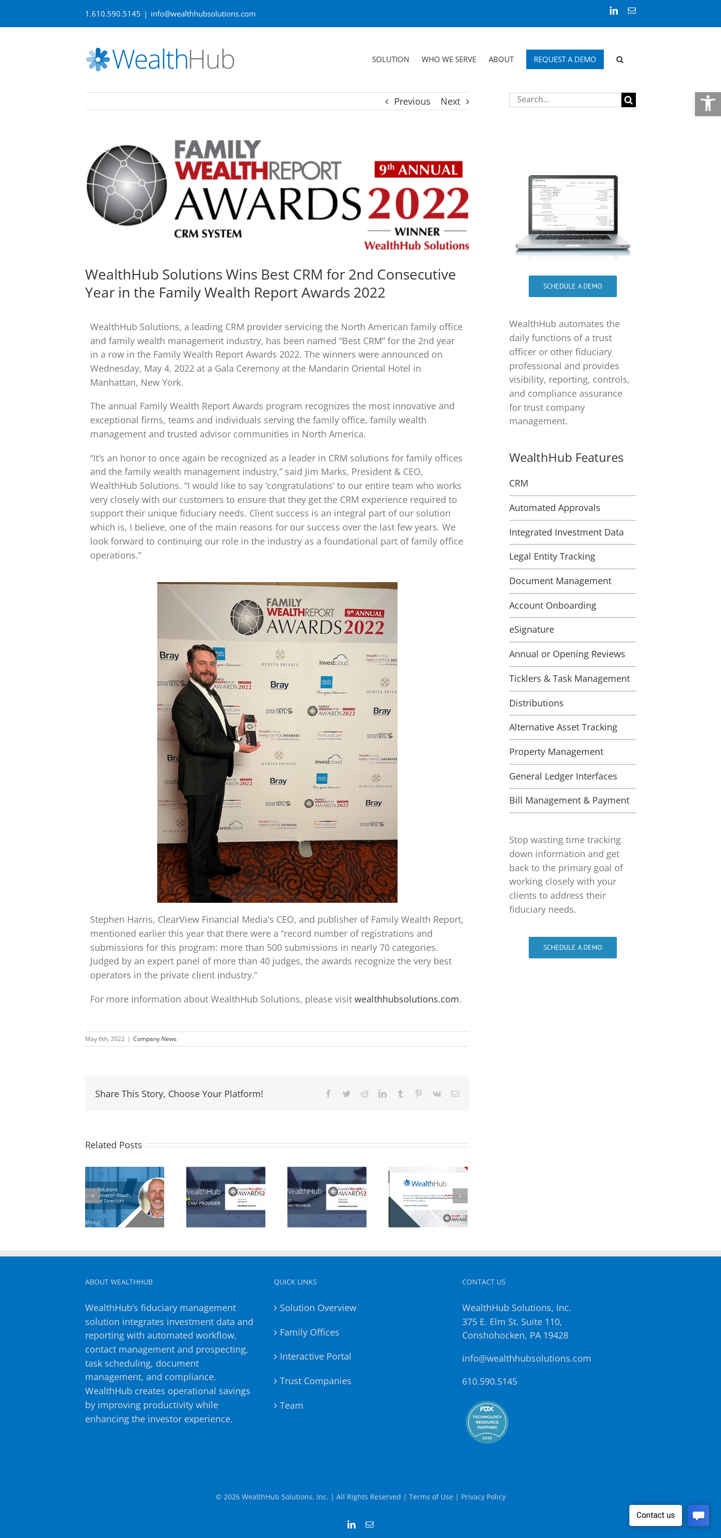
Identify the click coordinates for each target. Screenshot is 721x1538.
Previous (412, 101)
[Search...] (565, 100)
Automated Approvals (554, 507)
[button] (708, 103)
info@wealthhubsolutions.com (203, 14)
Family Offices (309, 1332)
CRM (518, 483)
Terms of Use (431, 1496)
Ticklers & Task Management (569, 678)
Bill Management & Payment (569, 800)
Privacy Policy (483, 1496)
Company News (155, 1039)
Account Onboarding (552, 605)
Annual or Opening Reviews (567, 654)
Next (450, 101)
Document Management (560, 581)
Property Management (556, 751)
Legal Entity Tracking (552, 556)
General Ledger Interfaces (563, 776)
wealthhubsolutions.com (406, 999)
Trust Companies (315, 1381)
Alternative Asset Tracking (563, 727)
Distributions (536, 703)
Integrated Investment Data (566, 532)
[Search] (628, 100)
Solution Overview (318, 1308)
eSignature (531, 629)
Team (291, 1405)
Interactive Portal (315, 1356)
